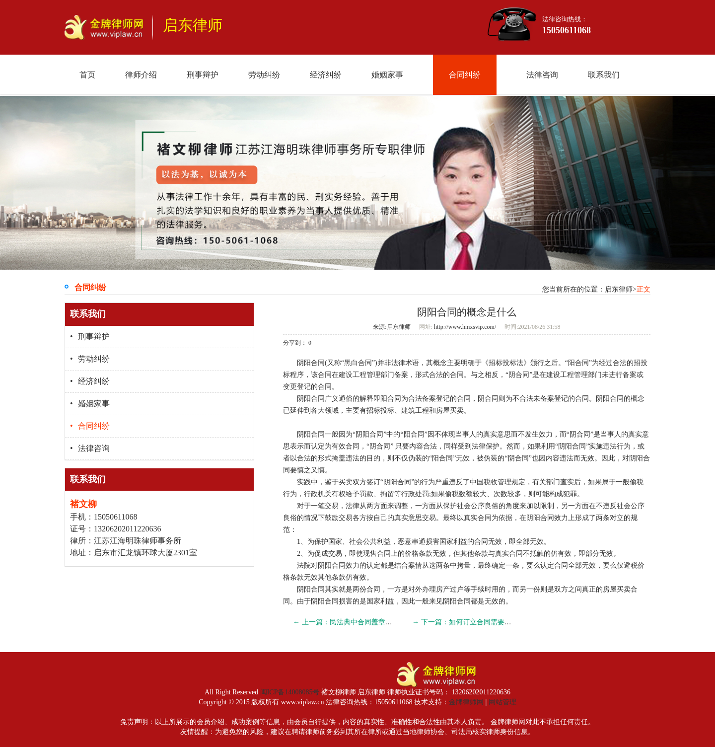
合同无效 (488, 541)
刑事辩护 (202, 75)
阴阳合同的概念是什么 (466, 311)
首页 (87, 75)
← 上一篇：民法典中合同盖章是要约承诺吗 (360, 622)
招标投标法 (506, 363)
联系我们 (604, 75)
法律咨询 (542, 75)
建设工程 (352, 374)
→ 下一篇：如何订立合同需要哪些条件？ (475, 622)
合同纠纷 (465, 75)
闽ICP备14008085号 (290, 692)
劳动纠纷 (264, 75)
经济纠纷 (326, 75)
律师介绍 (141, 75)
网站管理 (502, 702)
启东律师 (399, 326)
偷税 (637, 482)
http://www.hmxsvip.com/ (464, 326)
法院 (304, 565)
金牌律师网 (466, 702)
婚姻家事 (387, 75)
